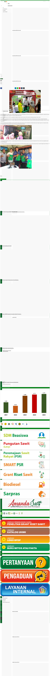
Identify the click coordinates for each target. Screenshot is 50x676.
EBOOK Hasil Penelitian (15, 611)
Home (8, 3)
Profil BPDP (4, 10)
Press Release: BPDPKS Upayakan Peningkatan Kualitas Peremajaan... (10, 314)
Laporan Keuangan (5, 11)
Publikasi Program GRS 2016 (15, 636)
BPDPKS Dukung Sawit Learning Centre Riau (7, 348)
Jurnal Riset (4, 600)
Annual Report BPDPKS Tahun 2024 (16, 30)
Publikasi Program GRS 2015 (15, 662)
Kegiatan (2, 78)
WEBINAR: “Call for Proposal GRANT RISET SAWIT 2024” (8, 211)
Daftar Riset (4, 599)
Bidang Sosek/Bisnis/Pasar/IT (6, 602)
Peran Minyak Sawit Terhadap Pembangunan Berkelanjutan (9, 382)
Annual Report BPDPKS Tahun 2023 (16, 55)
